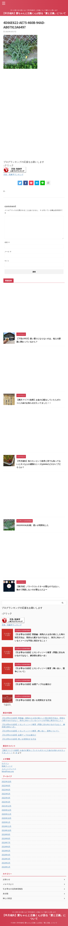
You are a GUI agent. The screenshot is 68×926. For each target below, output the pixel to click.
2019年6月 (6, 847)
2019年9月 (6, 834)
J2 (16, 753)
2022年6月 (6, 790)
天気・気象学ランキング (14, 174)
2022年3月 (6, 802)
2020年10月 (6, 818)
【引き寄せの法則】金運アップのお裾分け (34, 684)
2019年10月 (6, 830)
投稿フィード (7, 766)
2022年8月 (6, 786)
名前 (7, 242)
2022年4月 (6, 798)
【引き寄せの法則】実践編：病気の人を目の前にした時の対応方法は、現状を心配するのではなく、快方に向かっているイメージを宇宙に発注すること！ (40, 637)
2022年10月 (6, 782)
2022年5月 (6, 794)
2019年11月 (6, 826)
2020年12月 (6, 810)
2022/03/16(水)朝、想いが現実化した (33, 525)
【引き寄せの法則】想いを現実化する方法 (34, 700)
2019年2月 (6, 863)
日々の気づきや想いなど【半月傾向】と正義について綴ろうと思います (34, 912)
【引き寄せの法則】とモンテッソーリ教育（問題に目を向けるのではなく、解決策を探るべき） (33, 726)
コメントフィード (9, 769)
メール (8, 251)
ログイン (5, 763)
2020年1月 (6, 822)
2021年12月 (6, 806)
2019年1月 (6, 867)
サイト (7, 261)
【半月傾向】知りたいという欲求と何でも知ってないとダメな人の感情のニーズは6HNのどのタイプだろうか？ (38, 464)
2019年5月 (6, 851)
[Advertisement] (34, 96)
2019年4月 (6, 855)
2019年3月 (6, 859)
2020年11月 (6, 814)
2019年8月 (6, 839)
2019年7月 (6, 843)
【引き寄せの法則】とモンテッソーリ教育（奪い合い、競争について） (31, 731)
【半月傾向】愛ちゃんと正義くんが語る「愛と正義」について (34, 13)
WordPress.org (8, 771)
